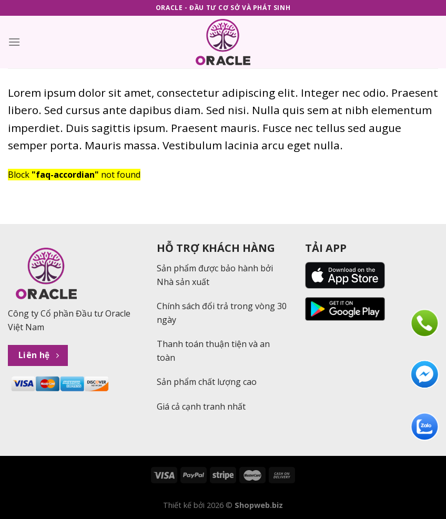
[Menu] (14, 42)
